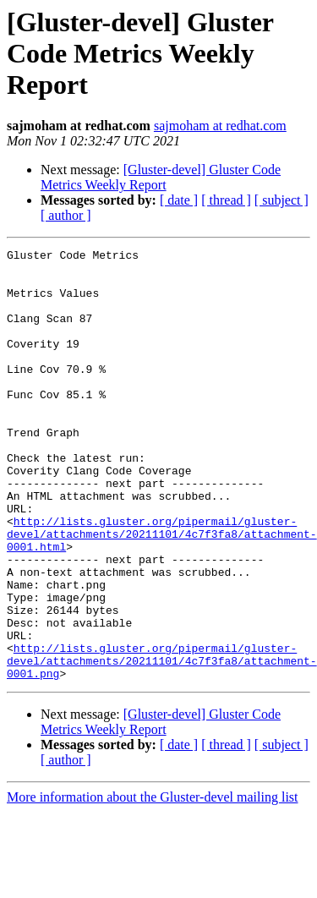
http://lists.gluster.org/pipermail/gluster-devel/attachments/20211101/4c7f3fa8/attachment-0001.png (162, 744)
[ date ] (179, 200)
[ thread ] (226, 200)
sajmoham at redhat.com (220, 125)
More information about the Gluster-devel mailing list (152, 883)
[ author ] (66, 215)
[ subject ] (281, 200)
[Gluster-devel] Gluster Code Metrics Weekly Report (161, 177)
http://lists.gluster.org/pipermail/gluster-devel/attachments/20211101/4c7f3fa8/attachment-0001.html (162, 592)
